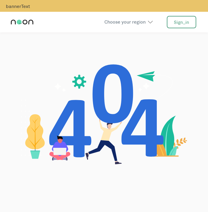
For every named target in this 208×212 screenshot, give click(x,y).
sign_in (181, 22)
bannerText (18, 6)
